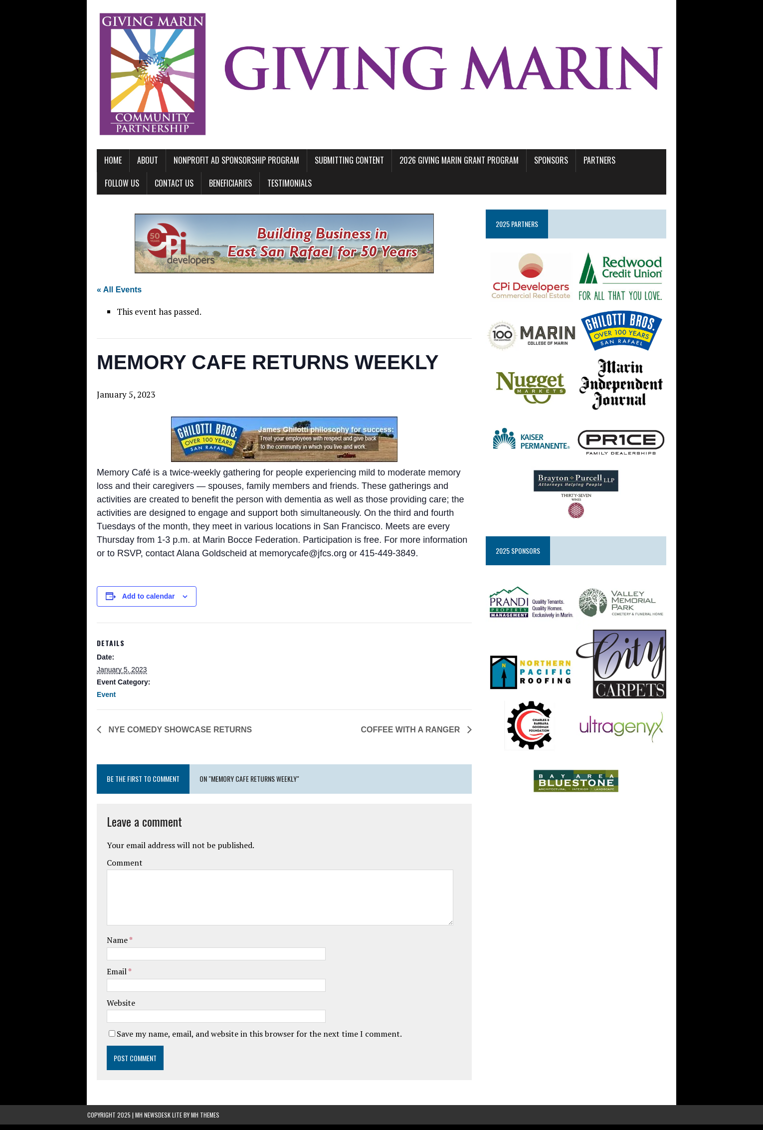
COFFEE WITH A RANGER (414, 735)
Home (103, 165)
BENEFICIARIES (171, 187)
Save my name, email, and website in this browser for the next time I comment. (249, 1039)
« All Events (109, 294)
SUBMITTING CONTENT (340, 165)
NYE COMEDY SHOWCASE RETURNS (169, 735)
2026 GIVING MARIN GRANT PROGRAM (449, 165)
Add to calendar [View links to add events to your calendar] (139, 602)
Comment (115, 868)
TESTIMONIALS (230, 187)
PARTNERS (590, 165)
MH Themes (205, 1120)
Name (108, 945)
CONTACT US (114, 187)
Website (111, 1007)
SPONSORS (542, 165)
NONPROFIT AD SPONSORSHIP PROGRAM (227, 165)
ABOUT (138, 165)
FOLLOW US (638, 165)
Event (96, 700)
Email (108, 976)
